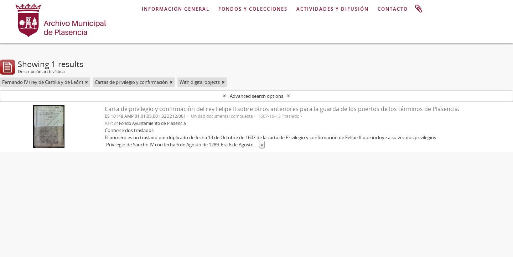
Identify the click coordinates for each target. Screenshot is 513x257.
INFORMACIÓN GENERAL (175, 9)
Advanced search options (256, 96)
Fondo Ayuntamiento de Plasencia (152, 123)
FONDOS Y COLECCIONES (252, 9)
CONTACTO (393, 9)
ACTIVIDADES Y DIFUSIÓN (332, 9)
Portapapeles (419, 9)
